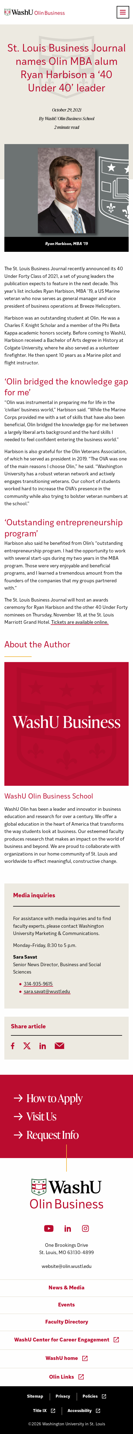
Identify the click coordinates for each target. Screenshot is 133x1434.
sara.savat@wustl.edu (47, 992)
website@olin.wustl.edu (67, 1266)
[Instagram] (85, 1230)
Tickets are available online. (79, 622)
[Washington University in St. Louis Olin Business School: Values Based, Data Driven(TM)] (66, 1207)
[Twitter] (27, 1047)
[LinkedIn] (43, 1047)
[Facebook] (12, 1047)
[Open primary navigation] (123, 12)
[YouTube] (49, 1230)
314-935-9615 (38, 984)
